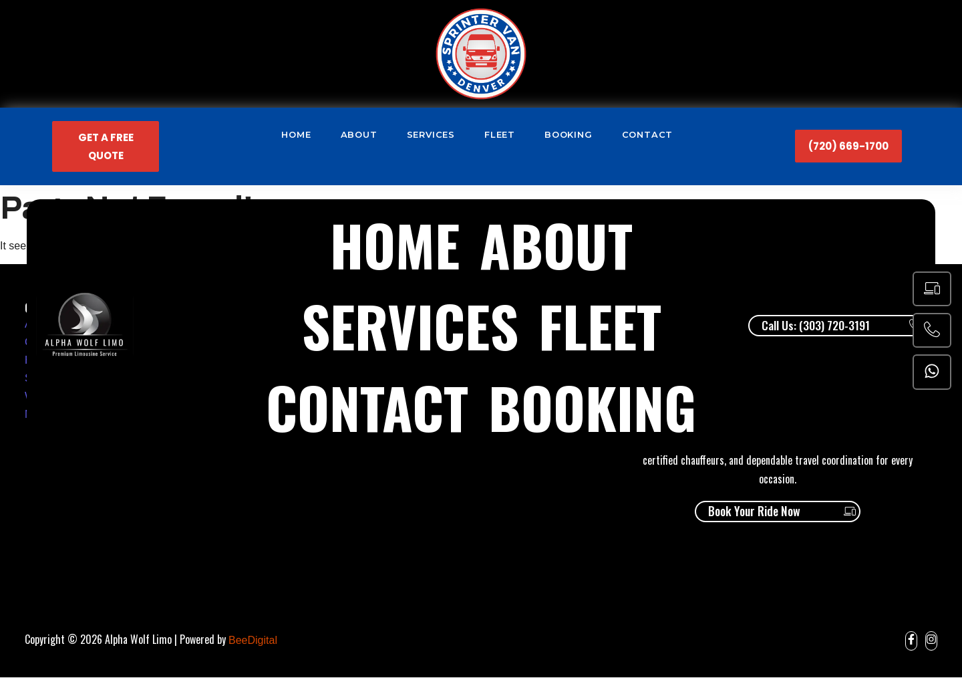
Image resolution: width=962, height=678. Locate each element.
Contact (647, 134)
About (359, 134)
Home (296, 134)
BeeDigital (252, 641)
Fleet (499, 134)
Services (431, 134)
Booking (568, 134)
